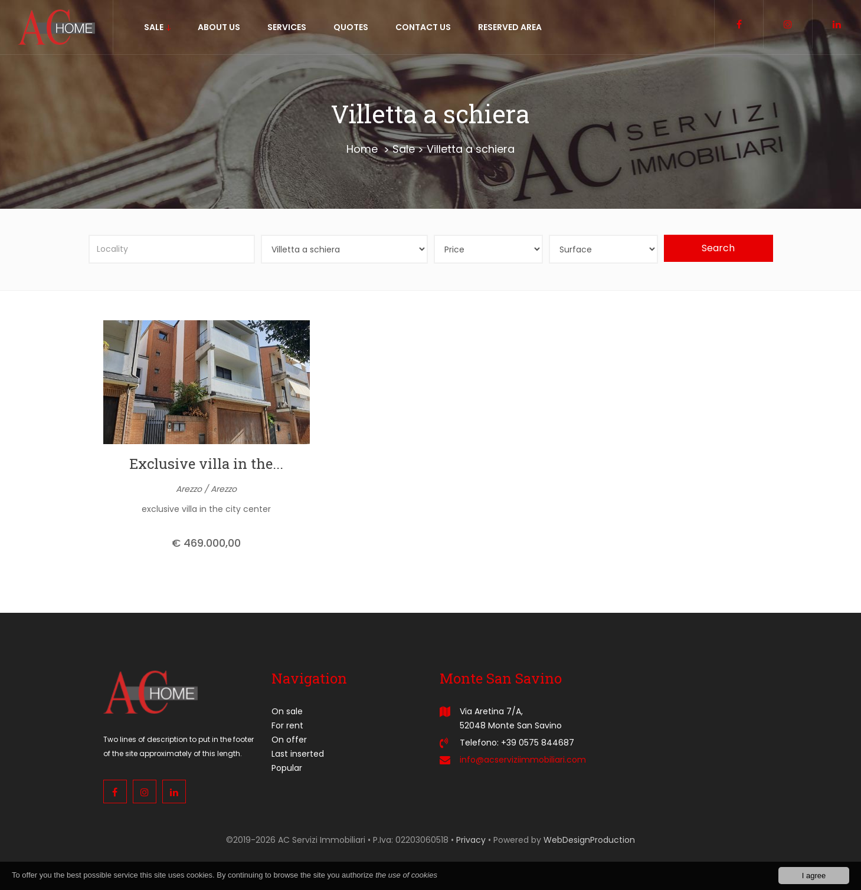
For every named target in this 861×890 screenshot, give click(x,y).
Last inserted (297, 754)
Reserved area (510, 27)
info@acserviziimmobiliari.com (523, 760)
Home (362, 149)
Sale (403, 149)
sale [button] (157, 27)
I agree (814, 875)
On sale (287, 711)
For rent (287, 725)
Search (718, 248)
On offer (289, 740)
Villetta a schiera (471, 149)
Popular (286, 768)
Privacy (471, 840)
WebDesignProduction (589, 840)
